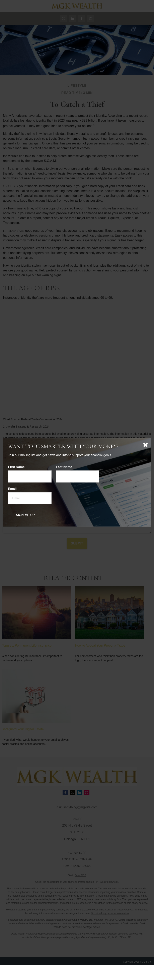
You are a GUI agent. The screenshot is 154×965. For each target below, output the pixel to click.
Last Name (64, 467)
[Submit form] (25, 515)
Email (12, 489)
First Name (16, 467)
